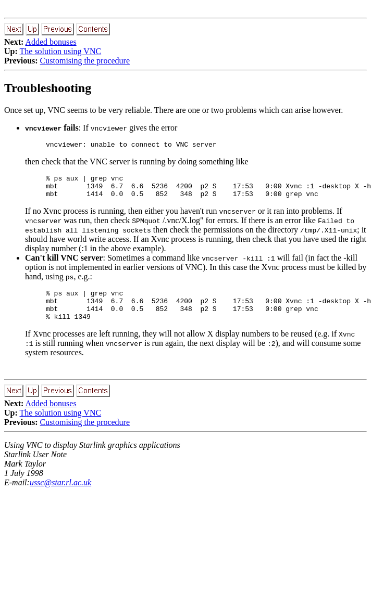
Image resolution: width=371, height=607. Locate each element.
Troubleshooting (47, 88)
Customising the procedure (85, 60)
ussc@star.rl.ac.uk (60, 494)
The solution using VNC (61, 51)
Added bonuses (50, 41)
